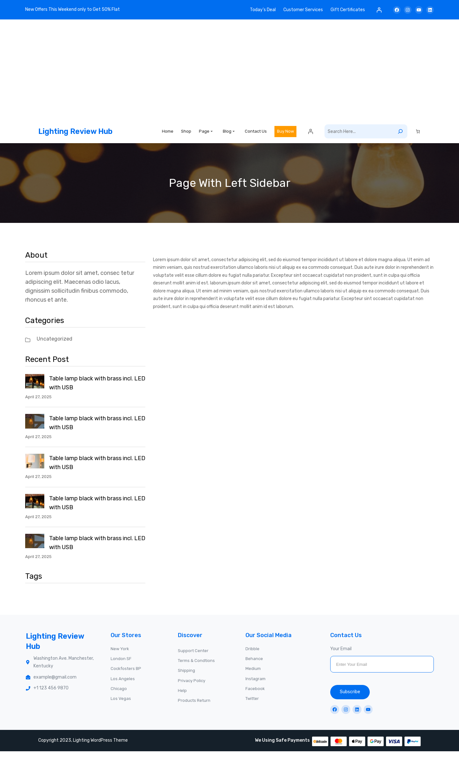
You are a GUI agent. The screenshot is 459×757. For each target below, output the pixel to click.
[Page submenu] (211, 134)
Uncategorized (54, 345)
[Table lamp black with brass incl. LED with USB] (34, 388)
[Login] (379, 10)
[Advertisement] (229, 71)
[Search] (400, 135)
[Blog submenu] (233, 134)
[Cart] (418, 134)
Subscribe (350, 698)
